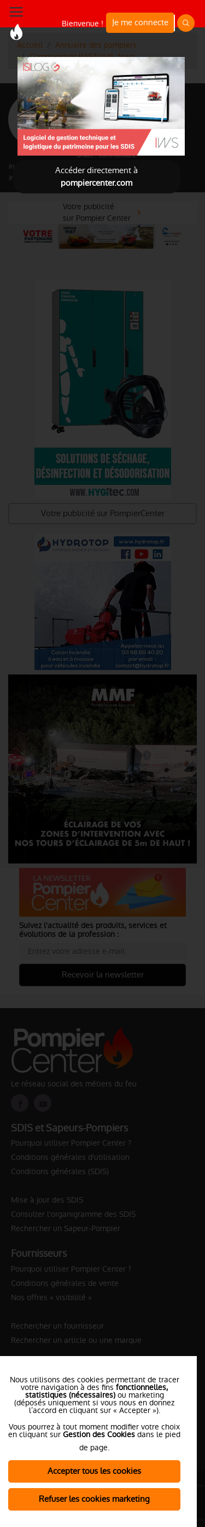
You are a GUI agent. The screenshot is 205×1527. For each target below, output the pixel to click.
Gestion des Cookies (99, 1434)
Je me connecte (140, 22)
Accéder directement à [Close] (96, 176)
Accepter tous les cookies (94, 1471)
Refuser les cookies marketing (94, 1499)
